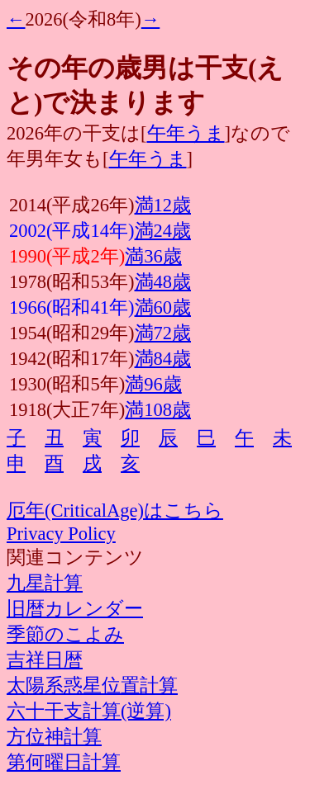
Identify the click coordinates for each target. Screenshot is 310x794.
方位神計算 (54, 736)
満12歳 (163, 205)
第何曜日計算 (64, 762)
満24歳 (163, 230)
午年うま (186, 133)
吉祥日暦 (45, 660)
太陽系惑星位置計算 (92, 685)
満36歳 (153, 256)
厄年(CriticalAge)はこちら (115, 510)
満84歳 (163, 358)
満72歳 (163, 333)
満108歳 (158, 409)
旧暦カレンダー (75, 608)
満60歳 (163, 307)
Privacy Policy (61, 533)
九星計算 (45, 583)
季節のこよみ (65, 634)
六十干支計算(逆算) (89, 711)
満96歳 (153, 384)
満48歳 (163, 282)
